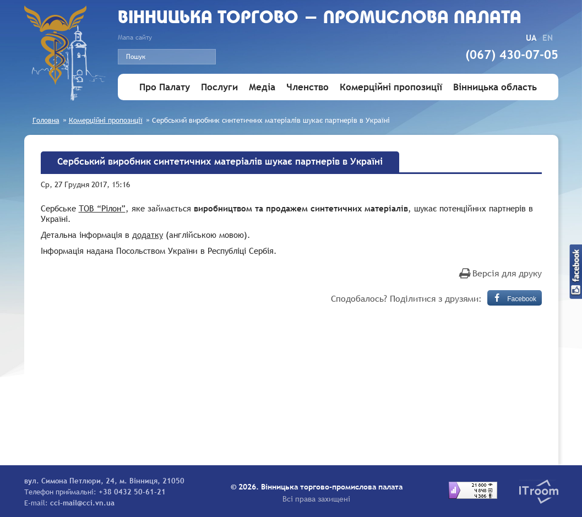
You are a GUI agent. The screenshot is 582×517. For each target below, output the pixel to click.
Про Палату (164, 87)
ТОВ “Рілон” (102, 208)
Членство (307, 87)
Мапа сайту (135, 37)
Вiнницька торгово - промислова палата (319, 18)
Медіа (262, 87)
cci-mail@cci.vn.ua (82, 503)
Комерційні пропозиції (391, 87)
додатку (147, 234)
